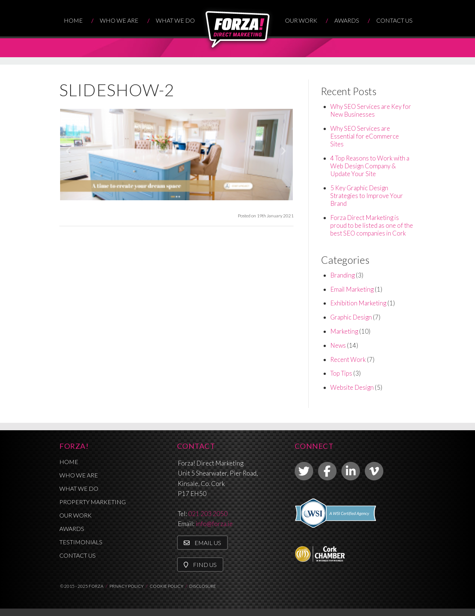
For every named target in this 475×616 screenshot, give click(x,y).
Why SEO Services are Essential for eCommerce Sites (364, 136)
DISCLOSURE (202, 586)
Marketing (344, 331)
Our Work (301, 20)
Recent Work (348, 359)
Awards (346, 20)
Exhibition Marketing (358, 303)
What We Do (175, 20)
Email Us (202, 542)
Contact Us (394, 20)
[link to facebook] (327, 471)
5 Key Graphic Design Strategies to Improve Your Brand (366, 195)
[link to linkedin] (350, 471)
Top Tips (341, 373)
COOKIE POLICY (166, 586)
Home (73, 20)
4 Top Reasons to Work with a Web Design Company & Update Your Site (369, 166)
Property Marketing (92, 501)
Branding (342, 275)
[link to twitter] (304, 471)
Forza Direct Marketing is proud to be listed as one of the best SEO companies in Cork (371, 225)
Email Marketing (352, 289)
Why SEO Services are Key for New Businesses (370, 110)
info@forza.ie (214, 524)
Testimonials (80, 541)
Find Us (200, 564)
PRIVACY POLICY (126, 586)
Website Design (352, 387)
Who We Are (119, 20)
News (338, 345)
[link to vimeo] (374, 471)
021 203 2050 (207, 514)
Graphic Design (351, 317)
